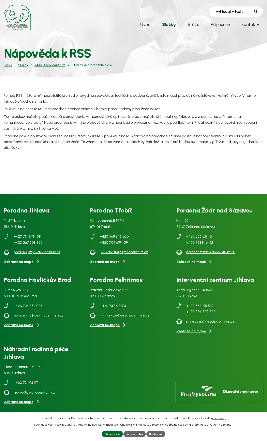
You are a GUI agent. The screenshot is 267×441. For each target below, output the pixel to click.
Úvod (145, 24)
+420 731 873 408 (27, 239)
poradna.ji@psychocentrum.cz (37, 254)
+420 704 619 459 (114, 245)
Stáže (193, 24)
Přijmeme (220, 24)
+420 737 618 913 (113, 308)
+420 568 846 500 (114, 239)
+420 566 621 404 (200, 239)
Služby (169, 24)
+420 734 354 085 (28, 308)
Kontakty (250, 24)
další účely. (219, 418)
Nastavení (157, 434)
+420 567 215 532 (199, 308)
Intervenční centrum (49, 67)
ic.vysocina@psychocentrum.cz (210, 324)
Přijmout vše (111, 434)
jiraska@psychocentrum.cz (34, 395)
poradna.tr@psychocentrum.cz (124, 254)
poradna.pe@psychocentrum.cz (124, 318)
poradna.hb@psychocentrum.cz (38, 318)
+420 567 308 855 (28, 245)
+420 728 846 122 (199, 245)
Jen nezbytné (135, 434)
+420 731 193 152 (26, 385)
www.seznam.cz (144, 124)
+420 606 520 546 (201, 314)
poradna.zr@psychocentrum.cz (210, 254)
